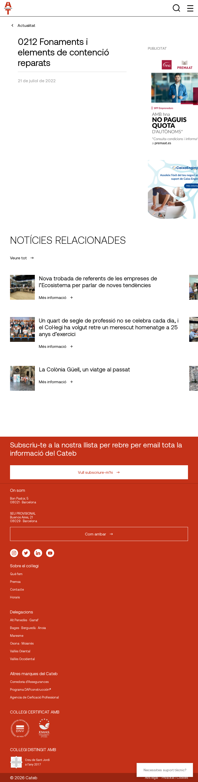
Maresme (16, 635)
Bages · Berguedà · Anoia (28, 628)
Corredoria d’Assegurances (29, 681)
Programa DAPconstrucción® (30, 689)
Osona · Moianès (22, 643)
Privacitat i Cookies (175, 777)
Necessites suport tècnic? (165, 770)
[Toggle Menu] (189, 8)
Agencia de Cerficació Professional (34, 697)
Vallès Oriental (20, 651)
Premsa (15, 581)
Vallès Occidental (22, 659)
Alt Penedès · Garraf (24, 620)
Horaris (15, 597)
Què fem (16, 574)
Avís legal (151, 777)
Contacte (17, 589)
